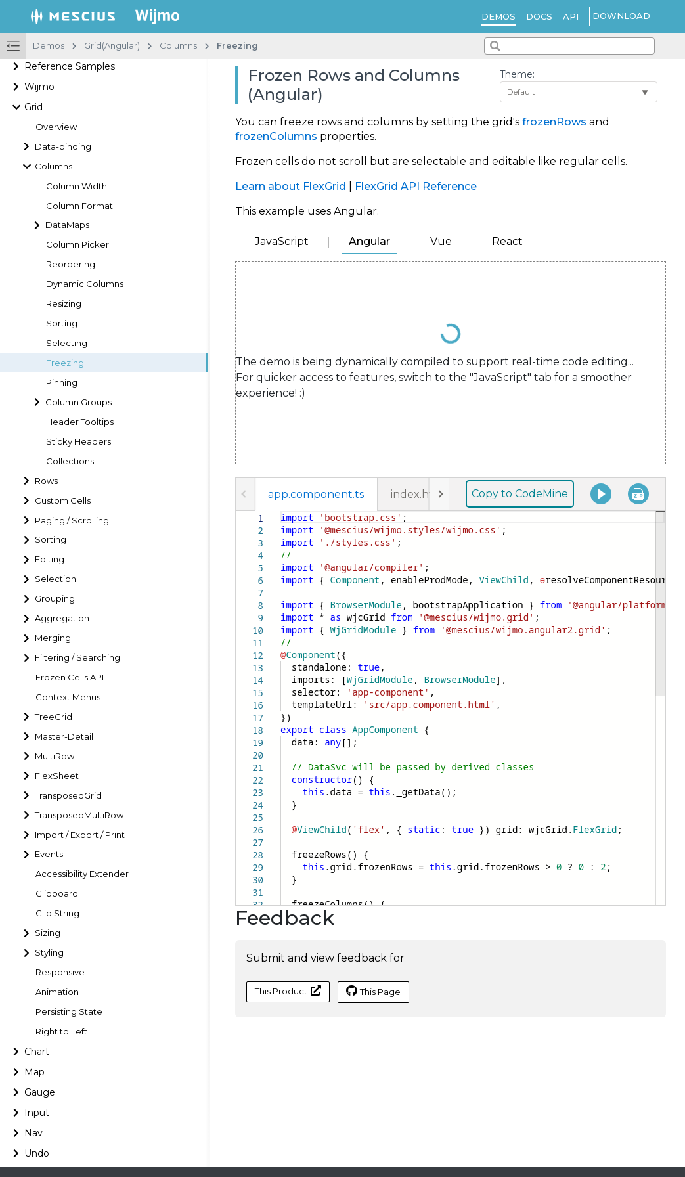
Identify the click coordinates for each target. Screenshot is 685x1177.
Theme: (517, 74)
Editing (49, 559)
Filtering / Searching (77, 658)
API (571, 16)
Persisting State (68, 1012)
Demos (498, 16)
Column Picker (77, 245)
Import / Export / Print (80, 835)
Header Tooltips (80, 422)
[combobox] (569, 46)
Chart (36, 1051)
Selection (55, 579)
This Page (373, 991)
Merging (53, 638)
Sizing (47, 933)
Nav (33, 1133)
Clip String (57, 913)
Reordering (70, 264)
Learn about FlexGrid (290, 186)
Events (49, 854)
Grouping (55, 599)
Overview (56, 127)
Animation (57, 992)
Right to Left (61, 1031)
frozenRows (554, 122)
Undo (36, 1153)
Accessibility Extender (82, 874)
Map (34, 1072)
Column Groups (78, 402)
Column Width (76, 186)
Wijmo (39, 86)
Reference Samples (69, 66)
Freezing (65, 363)
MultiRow (54, 756)
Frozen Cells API (69, 677)
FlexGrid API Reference (416, 186)
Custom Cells (63, 501)
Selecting (66, 343)
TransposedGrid (68, 796)
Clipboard (56, 894)
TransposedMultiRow (79, 815)
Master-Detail (64, 737)
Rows (46, 481)
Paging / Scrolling (72, 520)
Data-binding (63, 147)
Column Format (79, 206)
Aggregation (62, 618)
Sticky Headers (78, 442)
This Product (288, 990)
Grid (33, 107)
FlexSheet (57, 776)
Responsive (60, 972)
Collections (70, 461)
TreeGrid (53, 717)
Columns (53, 166)
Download (621, 16)
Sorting (61, 323)
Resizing (63, 304)
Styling (49, 953)
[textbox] (280, 511)
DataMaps (67, 225)
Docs (539, 16)
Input (36, 1112)
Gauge (39, 1092)
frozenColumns (276, 136)
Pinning (61, 383)
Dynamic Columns (84, 284)
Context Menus (67, 697)
